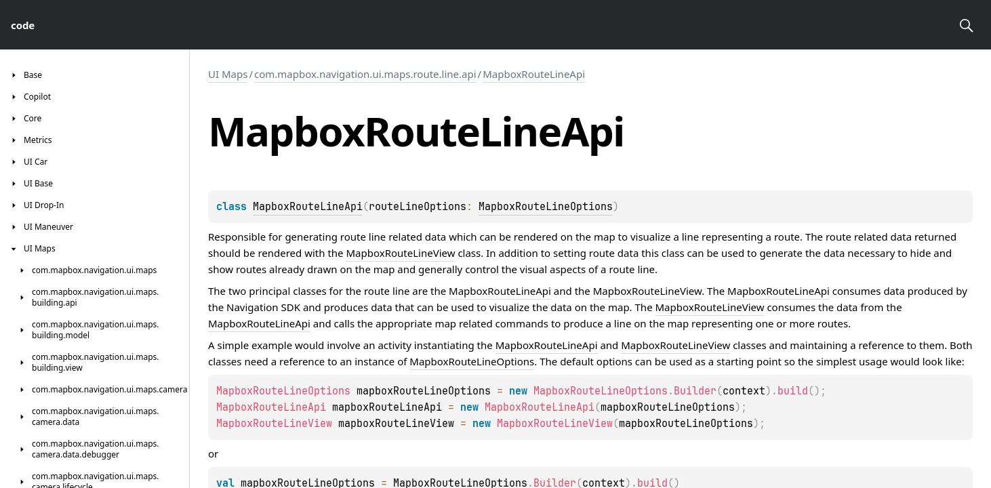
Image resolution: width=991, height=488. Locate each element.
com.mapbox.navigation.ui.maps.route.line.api (365, 74)
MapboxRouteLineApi (534, 74)
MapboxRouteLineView (400, 253)
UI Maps (227, 74)
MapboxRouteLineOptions (546, 207)
